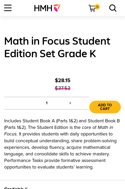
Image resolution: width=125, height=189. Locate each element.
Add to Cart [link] (105, 107)
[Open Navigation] (8, 8)
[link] (49, 7)
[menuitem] (49, 8)
